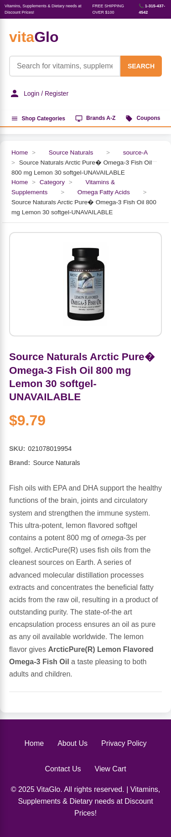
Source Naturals (71, 152)
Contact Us (63, 769)
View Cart (110, 769)
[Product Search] (64, 66)
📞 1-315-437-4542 (152, 9)
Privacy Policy (124, 743)
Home (19, 152)
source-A (135, 152)
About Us (72, 743)
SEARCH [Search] (141, 66)
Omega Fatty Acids (104, 192)
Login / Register (38, 93)
